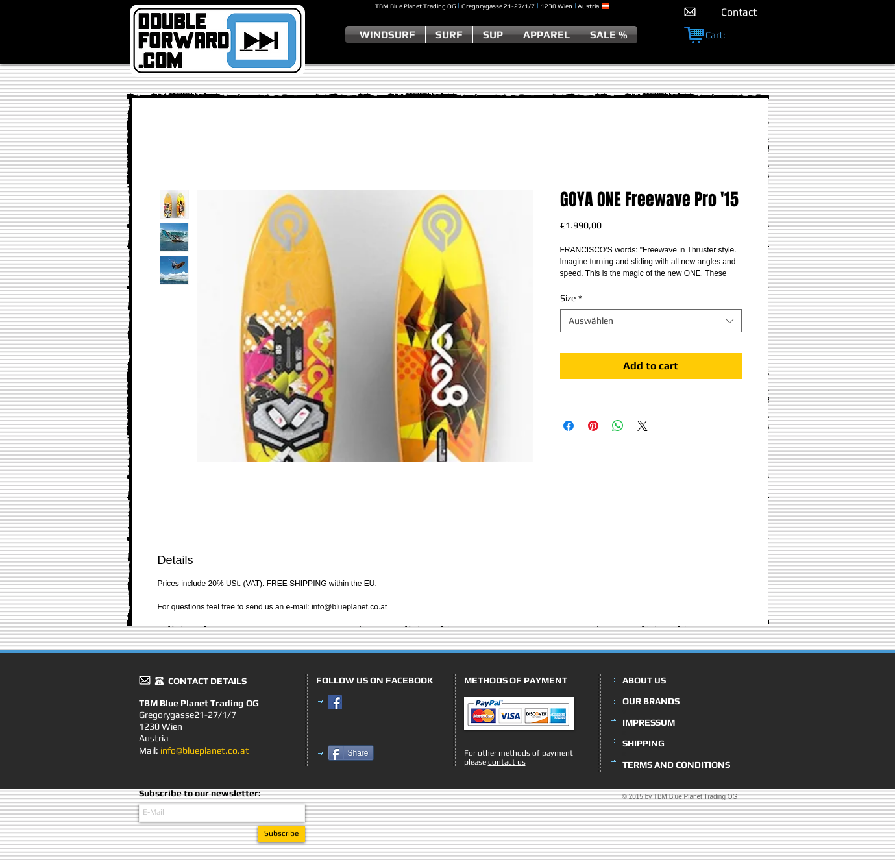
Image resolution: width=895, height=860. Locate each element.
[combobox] (651, 320)
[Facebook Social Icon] (335, 702)
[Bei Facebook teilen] (568, 426)
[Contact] (739, 12)
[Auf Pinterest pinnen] (593, 426)
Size (571, 298)
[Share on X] (642, 426)
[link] (722, 35)
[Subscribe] (281, 834)
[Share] (351, 753)
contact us (507, 762)
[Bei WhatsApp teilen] (618, 426)
